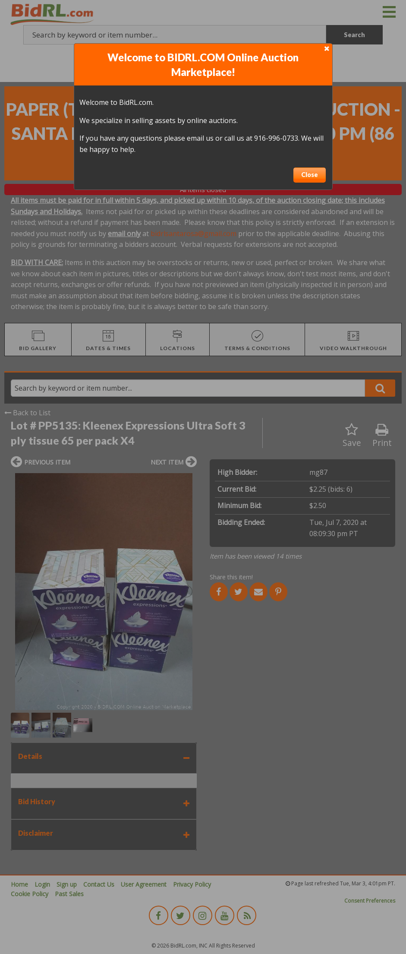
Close (309, 174)
